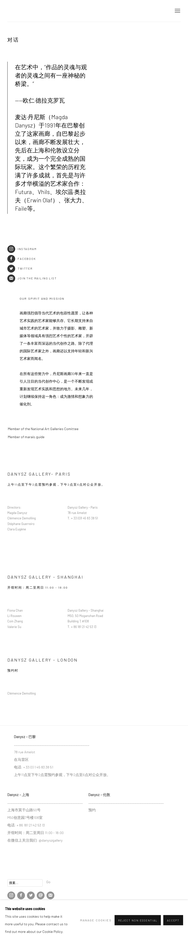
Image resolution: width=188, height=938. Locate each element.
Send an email (41, 895)
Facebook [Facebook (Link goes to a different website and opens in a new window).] (21, 259)
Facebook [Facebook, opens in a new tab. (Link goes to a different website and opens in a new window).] (21, 895)
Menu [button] (177, 11)
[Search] (25, 883)
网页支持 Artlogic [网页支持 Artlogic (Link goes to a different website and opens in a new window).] (65, 915)
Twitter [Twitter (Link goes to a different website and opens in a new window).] (20, 268)
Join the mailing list (32, 278)
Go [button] (48, 882)
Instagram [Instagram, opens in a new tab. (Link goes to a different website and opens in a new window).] (11, 895)
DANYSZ (24, 11)
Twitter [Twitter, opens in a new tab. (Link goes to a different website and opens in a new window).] (31, 895)
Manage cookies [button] (17, 908)
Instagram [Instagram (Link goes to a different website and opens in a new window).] (22, 249)
